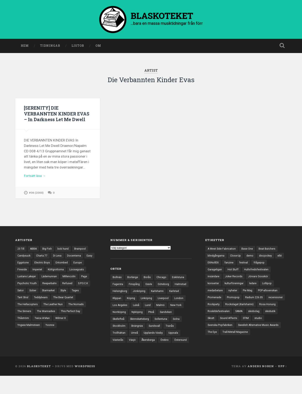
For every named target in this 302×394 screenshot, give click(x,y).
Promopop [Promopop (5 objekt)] (234, 307)
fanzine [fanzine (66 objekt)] (239, 270)
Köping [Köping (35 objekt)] (148, 306)
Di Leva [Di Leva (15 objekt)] (59, 263)
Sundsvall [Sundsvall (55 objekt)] (169, 335)
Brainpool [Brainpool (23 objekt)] (82, 256)
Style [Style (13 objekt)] (20, 307)
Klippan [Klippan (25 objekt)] (133, 306)
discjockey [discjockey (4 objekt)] (267, 263)
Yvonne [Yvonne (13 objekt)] (68, 336)
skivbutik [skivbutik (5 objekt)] (231, 329)
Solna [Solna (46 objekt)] (116, 335)
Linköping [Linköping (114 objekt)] (164, 306)
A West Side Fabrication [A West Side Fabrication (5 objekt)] (222, 256)
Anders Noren (260, 384)
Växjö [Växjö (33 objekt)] (149, 350)
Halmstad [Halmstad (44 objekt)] (119, 299)
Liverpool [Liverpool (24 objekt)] (182, 306)
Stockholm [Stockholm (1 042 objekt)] (132, 335)
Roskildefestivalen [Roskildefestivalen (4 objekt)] (241, 321)
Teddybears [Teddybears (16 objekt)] (67, 307)
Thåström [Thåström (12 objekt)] (50, 329)
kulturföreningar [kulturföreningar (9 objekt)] (235, 292)
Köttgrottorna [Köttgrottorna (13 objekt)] (72, 278)
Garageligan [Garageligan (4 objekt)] (215, 278)
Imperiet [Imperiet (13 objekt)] (52, 278)
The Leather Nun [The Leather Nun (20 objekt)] (81, 314)
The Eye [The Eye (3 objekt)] (261, 343)
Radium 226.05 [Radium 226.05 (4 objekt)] (256, 307)
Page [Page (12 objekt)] (39, 292)
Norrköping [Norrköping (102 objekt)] (137, 321)
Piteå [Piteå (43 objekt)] (171, 321)
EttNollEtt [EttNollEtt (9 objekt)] (223, 270)
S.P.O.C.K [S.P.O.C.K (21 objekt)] (38, 300)
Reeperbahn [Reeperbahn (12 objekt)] (81, 292)
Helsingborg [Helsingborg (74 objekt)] (138, 299)
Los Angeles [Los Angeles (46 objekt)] (135, 314)
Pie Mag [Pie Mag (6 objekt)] (249, 300)
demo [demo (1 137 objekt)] (251, 263)
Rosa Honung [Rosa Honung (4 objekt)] (216, 321)
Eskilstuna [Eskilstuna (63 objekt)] (179, 284)
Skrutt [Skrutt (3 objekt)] (246, 329)
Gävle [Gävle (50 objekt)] (149, 292)
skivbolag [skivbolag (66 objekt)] (214, 329)
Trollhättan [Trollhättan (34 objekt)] (133, 343)
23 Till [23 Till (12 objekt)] (21, 256)
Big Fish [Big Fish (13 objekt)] (48, 256)
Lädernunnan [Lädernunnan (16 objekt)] (71, 285)
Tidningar (50, 47)
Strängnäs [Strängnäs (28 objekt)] (150, 335)
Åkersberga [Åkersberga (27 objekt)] (165, 350)
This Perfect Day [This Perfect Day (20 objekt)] (27, 329)
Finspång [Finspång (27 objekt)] (135, 292)
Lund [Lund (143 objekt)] (164, 314)
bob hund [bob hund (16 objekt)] (64, 256)
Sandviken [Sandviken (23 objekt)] (119, 328)
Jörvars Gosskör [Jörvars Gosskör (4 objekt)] (260, 285)
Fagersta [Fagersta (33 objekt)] (118, 292)
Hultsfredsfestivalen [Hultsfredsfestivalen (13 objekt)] (258, 278)
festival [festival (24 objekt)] (254, 270)
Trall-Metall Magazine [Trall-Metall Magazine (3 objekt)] (221, 351)
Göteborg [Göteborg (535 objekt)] (165, 292)
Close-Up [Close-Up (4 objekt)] (237, 263)
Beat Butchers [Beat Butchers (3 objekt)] (269, 256)
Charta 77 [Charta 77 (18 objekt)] (43, 263)
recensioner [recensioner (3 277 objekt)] (215, 314)
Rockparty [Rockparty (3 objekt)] (234, 314)
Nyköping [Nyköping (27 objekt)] (156, 321)
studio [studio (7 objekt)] (224, 336)
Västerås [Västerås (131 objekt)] (134, 350)
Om (98, 47)
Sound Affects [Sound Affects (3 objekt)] (265, 329)
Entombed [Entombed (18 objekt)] (74, 270)
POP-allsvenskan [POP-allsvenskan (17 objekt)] (270, 300)
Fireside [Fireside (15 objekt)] (37, 278)
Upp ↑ (282, 384)
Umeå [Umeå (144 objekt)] (149, 343)
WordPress (84, 384)
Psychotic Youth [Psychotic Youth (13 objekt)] (58, 292)
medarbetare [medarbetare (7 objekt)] (216, 300)
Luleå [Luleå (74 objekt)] (152, 314)
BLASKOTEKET (39, 384)
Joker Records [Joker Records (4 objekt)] (234, 285)
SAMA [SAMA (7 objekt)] (262, 321)
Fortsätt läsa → (36, 183)
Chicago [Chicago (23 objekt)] (162, 284)
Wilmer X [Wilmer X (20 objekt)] (23, 336)
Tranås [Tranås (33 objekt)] (117, 343)
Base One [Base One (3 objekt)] (249, 256)
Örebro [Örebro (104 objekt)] (183, 350)
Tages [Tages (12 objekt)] (33, 307)
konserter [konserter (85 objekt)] (214, 292)
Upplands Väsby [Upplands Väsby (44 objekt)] (169, 343)
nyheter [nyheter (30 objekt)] (234, 300)
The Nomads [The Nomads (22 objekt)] (25, 321)
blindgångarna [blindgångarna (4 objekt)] (216, 263)
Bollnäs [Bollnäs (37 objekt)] (117, 284)
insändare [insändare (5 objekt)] (214, 285)
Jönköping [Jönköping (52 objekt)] (158, 299)
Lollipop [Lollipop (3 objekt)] (270, 292)
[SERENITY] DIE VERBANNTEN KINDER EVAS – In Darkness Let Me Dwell (55, 117)
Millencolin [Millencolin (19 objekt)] (23, 292)
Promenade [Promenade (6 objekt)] (215, 307)
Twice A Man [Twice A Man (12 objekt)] (69, 329)
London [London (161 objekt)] (117, 314)
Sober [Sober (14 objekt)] (66, 300)
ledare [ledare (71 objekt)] (255, 292)
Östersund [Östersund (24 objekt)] (119, 357)
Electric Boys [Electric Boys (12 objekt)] (54, 270)
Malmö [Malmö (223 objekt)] (177, 314)
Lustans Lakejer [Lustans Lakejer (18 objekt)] (48, 285)
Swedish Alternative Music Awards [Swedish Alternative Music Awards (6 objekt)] (229, 343)
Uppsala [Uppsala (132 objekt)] (118, 350)
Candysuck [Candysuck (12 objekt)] (24, 263)
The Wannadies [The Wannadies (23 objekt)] (68, 321)
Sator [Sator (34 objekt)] (53, 300)
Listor (78, 47)
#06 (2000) (36, 200)
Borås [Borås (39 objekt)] (147, 284)
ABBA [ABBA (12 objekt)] (34, 256)
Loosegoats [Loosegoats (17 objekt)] (25, 285)
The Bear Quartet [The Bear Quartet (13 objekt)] (28, 314)
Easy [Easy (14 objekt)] (20, 270)
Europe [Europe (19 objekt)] (21, 278)
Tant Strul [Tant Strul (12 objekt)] (48, 307)
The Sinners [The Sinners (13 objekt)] (46, 321)
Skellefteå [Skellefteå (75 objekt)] (137, 328)
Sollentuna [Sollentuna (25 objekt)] (181, 328)
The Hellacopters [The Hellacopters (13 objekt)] (54, 314)
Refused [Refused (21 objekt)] (22, 300)
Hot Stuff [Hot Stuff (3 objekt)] (234, 278)
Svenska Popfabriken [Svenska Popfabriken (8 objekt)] (246, 336)
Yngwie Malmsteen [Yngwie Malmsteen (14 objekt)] (46, 336)
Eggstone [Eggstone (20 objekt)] (35, 270)
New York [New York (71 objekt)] (119, 321)
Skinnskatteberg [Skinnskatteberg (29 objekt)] (159, 328)
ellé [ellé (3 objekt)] (210, 270)
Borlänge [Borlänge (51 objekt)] (132, 284)
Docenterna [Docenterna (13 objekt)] (76, 263)
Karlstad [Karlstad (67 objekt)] (118, 306)
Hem (25, 47)
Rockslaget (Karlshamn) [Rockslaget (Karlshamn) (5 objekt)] (261, 314)
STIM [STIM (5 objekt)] (211, 336)
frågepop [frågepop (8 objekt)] (270, 270)
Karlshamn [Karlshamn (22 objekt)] (176, 299)
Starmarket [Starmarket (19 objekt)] (83, 300)
